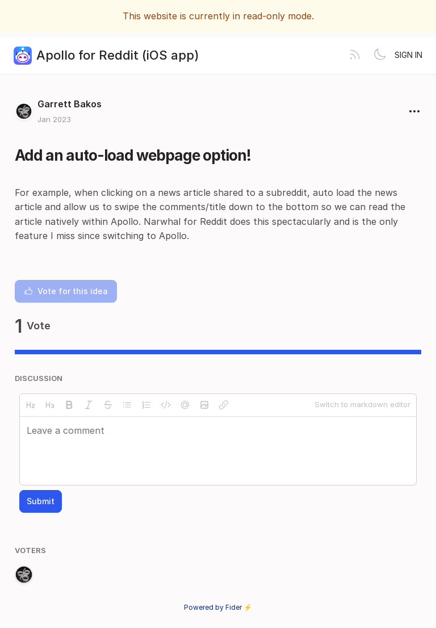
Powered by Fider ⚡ (218, 607)
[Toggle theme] (380, 55)
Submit (40, 501)
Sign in (408, 55)
